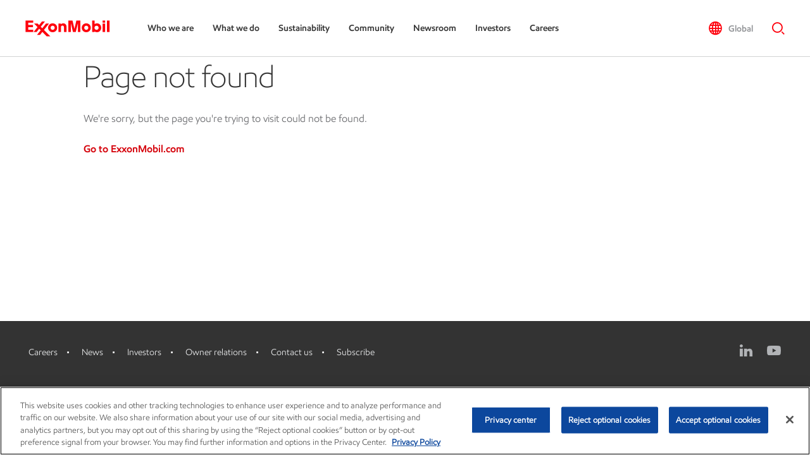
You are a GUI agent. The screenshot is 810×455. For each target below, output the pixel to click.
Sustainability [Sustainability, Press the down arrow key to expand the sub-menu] (304, 28)
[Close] (790, 420)
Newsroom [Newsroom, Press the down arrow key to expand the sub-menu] (434, 28)
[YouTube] (774, 350)
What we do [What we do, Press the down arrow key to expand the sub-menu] (236, 28)
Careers (43, 352)
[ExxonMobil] (73, 28)
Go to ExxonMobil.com (134, 149)
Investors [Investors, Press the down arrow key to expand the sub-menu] (493, 28)
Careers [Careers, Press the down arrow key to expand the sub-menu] (544, 28)
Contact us (292, 352)
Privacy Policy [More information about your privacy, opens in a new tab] (416, 442)
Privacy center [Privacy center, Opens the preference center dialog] (511, 420)
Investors (144, 352)
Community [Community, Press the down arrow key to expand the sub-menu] (371, 28)
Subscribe (356, 352)
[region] (405, 421)
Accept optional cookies (718, 420)
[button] (730, 28)
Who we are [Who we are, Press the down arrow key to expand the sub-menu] (170, 28)
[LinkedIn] (746, 350)
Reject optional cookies (609, 420)
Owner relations (216, 352)
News (92, 352)
